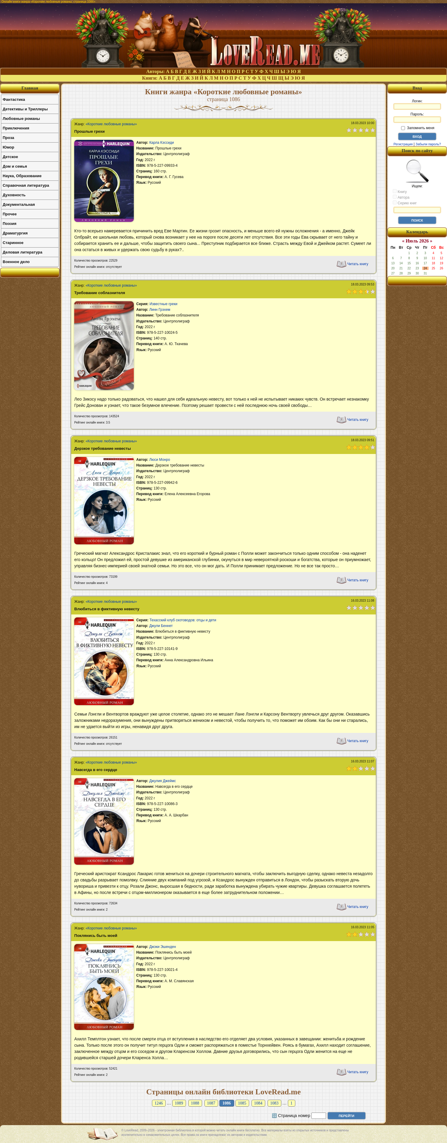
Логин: (417, 104)
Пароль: (417, 117)
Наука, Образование (22, 176)
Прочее (10, 214)
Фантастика (14, 99)
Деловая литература (22, 252)
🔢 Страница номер (291, 1115)
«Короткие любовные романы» (111, 124)
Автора (401, 197)
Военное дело (16, 262)
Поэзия (9, 223)
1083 (274, 1103)
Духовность (14, 195)
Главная (29, 88)
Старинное (13, 242)
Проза (8, 137)
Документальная (19, 204)
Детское (10, 157)
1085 (242, 1103)
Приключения (16, 128)
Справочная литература (26, 185)
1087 (211, 1103)
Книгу (400, 191)
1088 (195, 1103)
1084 (258, 1103)
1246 (159, 1103)
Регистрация (402, 144)
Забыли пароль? (428, 144)
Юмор (8, 147)
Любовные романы (21, 118)
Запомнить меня (417, 128)
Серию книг (405, 202)
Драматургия (15, 233)
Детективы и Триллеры (25, 109)
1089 (179, 1103)
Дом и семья (15, 166)
